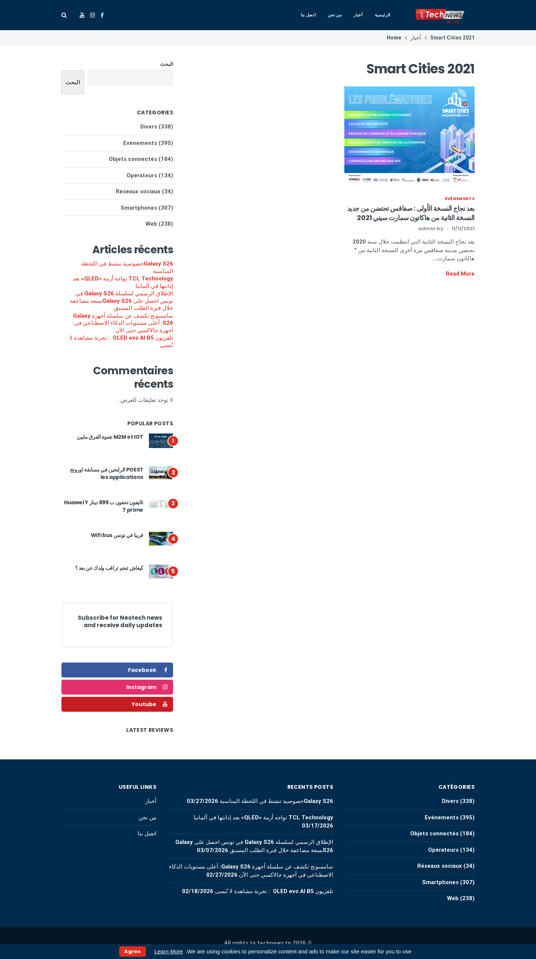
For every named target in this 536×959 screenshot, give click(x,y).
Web (151, 223)
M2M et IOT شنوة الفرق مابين (110, 437)
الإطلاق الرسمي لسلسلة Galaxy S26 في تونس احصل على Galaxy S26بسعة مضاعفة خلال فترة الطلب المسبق (121, 300)
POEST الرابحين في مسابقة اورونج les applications (106, 473)
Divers (148, 126)
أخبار (358, 15)
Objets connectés (133, 159)
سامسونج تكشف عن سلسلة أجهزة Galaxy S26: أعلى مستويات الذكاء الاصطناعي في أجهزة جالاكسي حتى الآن (123, 323)
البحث (166, 64)
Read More (460, 273)
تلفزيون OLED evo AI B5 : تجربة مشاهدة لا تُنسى (121, 341)
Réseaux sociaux (138, 191)
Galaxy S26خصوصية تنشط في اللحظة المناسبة (127, 267)
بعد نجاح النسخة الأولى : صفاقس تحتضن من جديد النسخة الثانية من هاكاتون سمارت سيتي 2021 (411, 213)
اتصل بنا (308, 15)
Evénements (460, 198)
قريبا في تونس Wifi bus (117, 535)
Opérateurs (142, 175)
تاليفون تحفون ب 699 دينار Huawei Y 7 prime (103, 506)
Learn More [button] (168, 951)
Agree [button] (132, 951)
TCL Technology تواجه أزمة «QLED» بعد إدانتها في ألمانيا (123, 282)
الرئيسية (382, 15)
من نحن (335, 15)
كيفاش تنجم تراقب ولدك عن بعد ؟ (109, 568)
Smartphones (139, 207)
